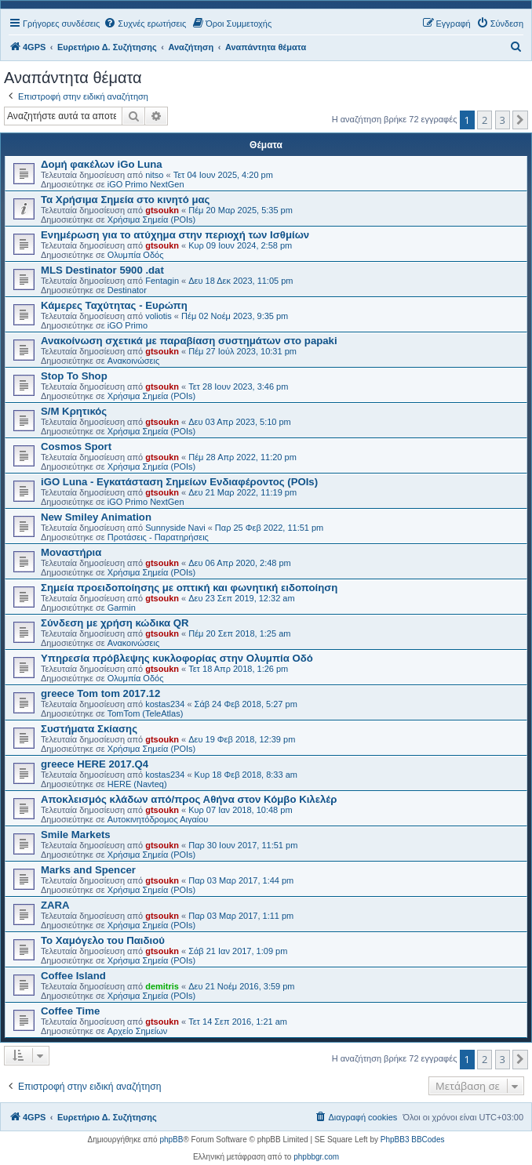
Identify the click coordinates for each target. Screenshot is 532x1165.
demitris (162, 986)
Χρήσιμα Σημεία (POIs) (151, 219)
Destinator (127, 290)
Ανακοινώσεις (133, 360)
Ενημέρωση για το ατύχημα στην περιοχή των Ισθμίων (175, 235)
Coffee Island (73, 976)
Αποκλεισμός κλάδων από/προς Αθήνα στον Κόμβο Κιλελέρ (189, 799)
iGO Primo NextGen (145, 184)
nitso (154, 175)
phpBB (171, 1139)
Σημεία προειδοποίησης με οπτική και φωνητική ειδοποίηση (189, 587)
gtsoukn (162, 210)
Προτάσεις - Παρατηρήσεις (158, 537)
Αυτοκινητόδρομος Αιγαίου (158, 819)
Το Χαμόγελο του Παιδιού (103, 940)
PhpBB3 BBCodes (413, 1139)
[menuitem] (145, 23)
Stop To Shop (74, 376)
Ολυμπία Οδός (135, 254)
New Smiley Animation (96, 517)
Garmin (121, 607)
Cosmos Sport (76, 446)
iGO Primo (127, 325)
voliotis (158, 316)
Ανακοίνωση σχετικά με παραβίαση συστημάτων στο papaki (189, 341)
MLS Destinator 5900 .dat (102, 270)
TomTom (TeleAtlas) (145, 713)
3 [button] (502, 120)
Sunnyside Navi (175, 527)
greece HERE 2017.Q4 (94, 764)
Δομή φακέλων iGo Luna (101, 164)
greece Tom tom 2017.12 (100, 693)
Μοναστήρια (71, 552)
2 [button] (484, 120)
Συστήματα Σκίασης (89, 729)
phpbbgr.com (316, 1156)
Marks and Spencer (88, 870)
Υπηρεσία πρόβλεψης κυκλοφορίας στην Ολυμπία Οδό (177, 658)
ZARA (55, 905)
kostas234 (164, 704)
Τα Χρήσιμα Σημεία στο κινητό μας (125, 199)
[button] (520, 120)
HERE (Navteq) (137, 784)
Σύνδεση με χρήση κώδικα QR (115, 623)
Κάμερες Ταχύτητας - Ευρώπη (114, 305)
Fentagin (162, 280)
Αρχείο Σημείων (137, 1031)
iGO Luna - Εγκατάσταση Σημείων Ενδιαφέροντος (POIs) (179, 482)
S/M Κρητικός (74, 411)
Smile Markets (76, 834)
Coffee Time (70, 1011)
